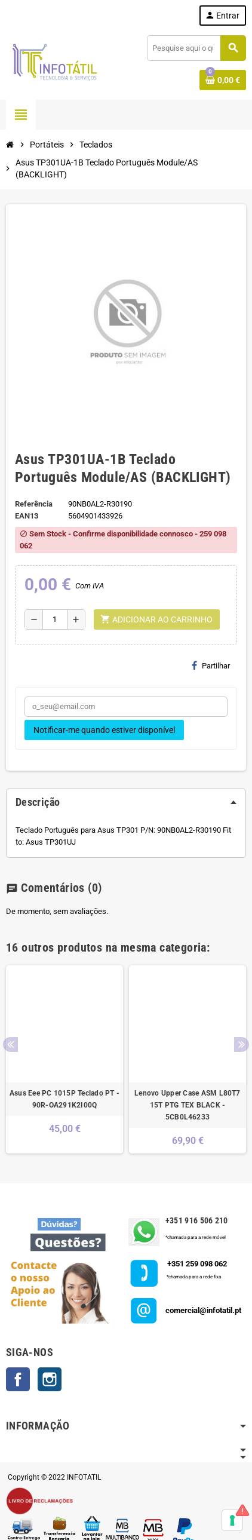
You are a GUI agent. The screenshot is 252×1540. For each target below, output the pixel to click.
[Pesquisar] (196, 48)
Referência (34, 503)
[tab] (126, 802)
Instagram (50, 1379)
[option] (64, 1059)
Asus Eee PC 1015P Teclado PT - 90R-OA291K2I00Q (64, 1099)
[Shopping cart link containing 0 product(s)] (222, 80)
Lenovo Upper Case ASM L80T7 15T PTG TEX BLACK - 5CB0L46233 (187, 1105)
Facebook (18, 1379)
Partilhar (211, 665)
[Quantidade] (54, 619)
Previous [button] (10, 1044)
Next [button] (241, 1044)
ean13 (26, 515)
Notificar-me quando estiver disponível (104, 730)
